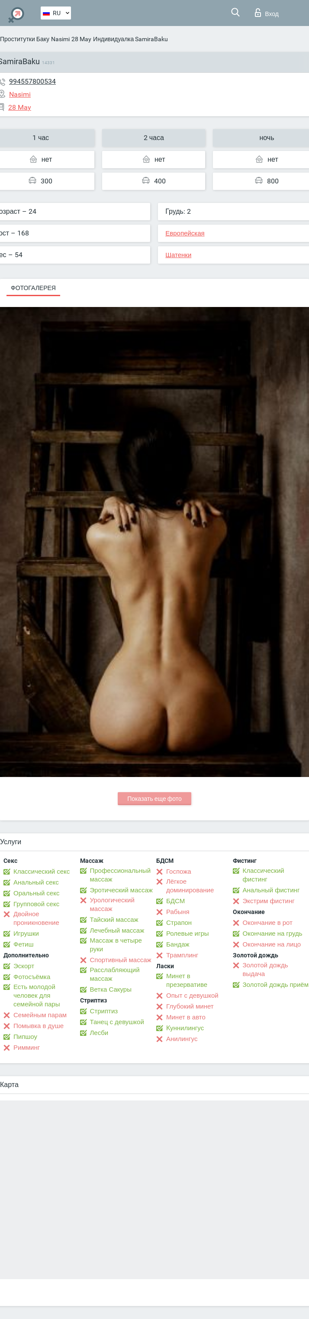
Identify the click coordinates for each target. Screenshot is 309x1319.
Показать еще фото (154, 798)
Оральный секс (36, 893)
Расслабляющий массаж (115, 974)
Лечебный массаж (117, 930)
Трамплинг (182, 955)
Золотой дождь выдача (265, 969)
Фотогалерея (33, 287)
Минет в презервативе (186, 980)
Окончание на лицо (272, 944)
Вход (267, 12)
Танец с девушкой (117, 1022)
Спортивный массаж (120, 960)
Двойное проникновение (36, 918)
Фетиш (23, 944)
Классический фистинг (263, 875)
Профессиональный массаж (120, 875)
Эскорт (23, 966)
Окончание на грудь (273, 933)
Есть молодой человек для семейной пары (36, 995)
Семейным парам (40, 1015)
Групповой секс (36, 904)
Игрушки (26, 933)
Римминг (26, 1047)
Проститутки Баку (24, 39)
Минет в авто (186, 1017)
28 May (81, 39)
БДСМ (175, 901)
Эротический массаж (121, 890)
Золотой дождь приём (276, 985)
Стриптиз (104, 1011)
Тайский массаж (114, 920)
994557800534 (32, 81)
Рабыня (178, 912)
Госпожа (178, 871)
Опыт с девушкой (192, 995)
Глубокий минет (190, 1006)
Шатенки (178, 255)
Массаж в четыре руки (116, 945)
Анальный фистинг (271, 890)
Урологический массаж (112, 904)
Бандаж (178, 944)
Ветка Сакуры (111, 989)
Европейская (184, 233)
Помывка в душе (38, 1026)
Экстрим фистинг (269, 901)
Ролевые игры (187, 933)
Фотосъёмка (31, 977)
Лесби (99, 1033)
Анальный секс (36, 882)
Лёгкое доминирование (190, 886)
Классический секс (41, 871)
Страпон (179, 923)
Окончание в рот (268, 923)
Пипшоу (25, 1037)
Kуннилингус (185, 1028)
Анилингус (181, 1039)
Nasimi (60, 39)
